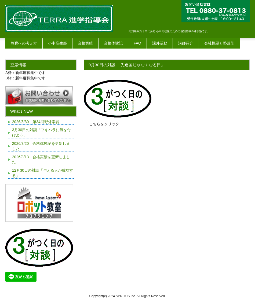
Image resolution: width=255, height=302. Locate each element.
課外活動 (159, 43)
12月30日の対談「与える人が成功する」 (42, 173)
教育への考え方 (24, 43)
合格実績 (85, 43)
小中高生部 (57, 43)
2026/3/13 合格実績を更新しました (41, 159)
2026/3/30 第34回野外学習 (35, 122)
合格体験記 (113, 43)
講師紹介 (185, 43)
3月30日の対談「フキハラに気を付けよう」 (41, 132)
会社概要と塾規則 (219, 43)
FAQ (137, 43)
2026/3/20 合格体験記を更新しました (41, 146)
